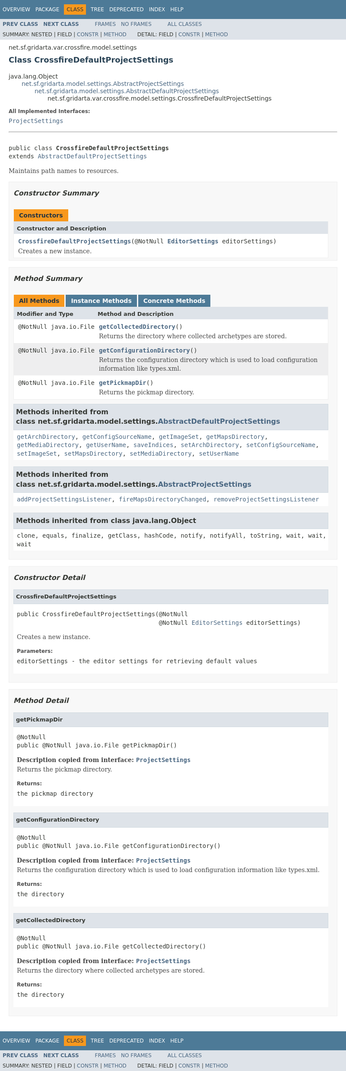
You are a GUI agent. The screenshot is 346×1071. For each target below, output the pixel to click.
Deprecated (126, 9)
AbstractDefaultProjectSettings (92, 156)
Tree (97, 9)
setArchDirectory (210, 444)
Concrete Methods (174, 300)
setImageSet (37, 453)
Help (177, 9)
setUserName (219, 453)
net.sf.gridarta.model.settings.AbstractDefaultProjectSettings (127, 91)
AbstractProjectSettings (204, 484)
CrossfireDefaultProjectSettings (74, 241)
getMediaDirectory (48, 444)
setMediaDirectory (160, 453)
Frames (105, 24)
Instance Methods (101, 300)
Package (47, 9)
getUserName (106, 444)
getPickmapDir (122, 382)
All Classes (185, 24)
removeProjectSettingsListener (266, 499)
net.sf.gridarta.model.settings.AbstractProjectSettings (103, 83)
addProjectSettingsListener (64, 499)
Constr (87, 35)
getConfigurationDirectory (144, 350)
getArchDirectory (46, 436)
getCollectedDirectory (137, 326)
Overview (16, 9)
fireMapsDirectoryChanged (162, 499)
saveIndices (153, 444)
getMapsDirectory (235, 436)
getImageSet (179, 436)
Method (115, 35)
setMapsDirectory (93, 453)
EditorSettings (193, 241)
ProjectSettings (36, 120)
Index (157, 9)
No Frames (136, 24)
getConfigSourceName (117, 436)
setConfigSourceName (280, 444)
